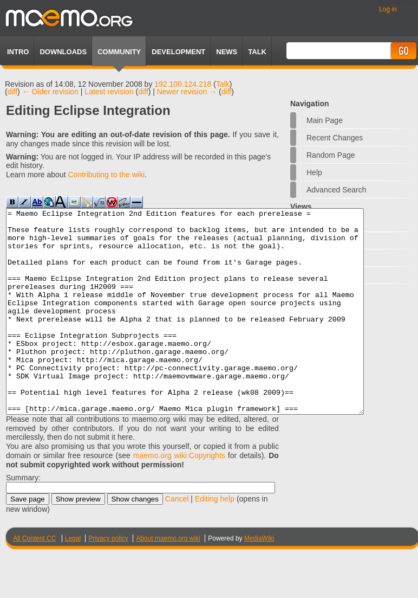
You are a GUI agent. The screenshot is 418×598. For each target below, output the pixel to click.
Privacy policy (108, 579)
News (226, 52)
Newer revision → (187, 91)
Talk (223, 84)
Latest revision (108, 91)
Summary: (23, 518)
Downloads (63, 52)
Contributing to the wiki (106, 174)
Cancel (177, 539)
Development (178, 52)
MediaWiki (259, 579)
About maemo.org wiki (168, 579)
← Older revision (50, 91)
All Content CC (34, 579)
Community (119, 52)
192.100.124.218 (182, 84)
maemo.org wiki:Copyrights (179, 496)
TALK (257, 52)
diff (12, 91)
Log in (388, 9)
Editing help (214, 539)
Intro (18, 52)
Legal (73, 579)
